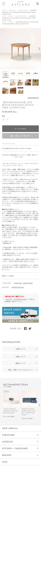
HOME (4, 10)
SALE (5, 461)
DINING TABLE (23, 10)
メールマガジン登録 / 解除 (20, 544)
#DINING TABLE (28, 283)
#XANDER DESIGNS (18, 287)
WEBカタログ (20, 550)
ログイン (20, 531)
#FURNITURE (18, 283)
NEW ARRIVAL (10, 428)
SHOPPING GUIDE (20, 299)
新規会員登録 (20, 537)
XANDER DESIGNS (21, 16)
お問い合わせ (20, 524)
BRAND (11, 16)
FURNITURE (12, 10)
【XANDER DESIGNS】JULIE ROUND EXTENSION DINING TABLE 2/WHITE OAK (19, 12)
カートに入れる (20, 129)
